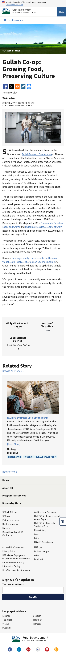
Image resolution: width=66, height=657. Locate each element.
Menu (61, 12)
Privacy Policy (8, 551)
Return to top (9, 471)
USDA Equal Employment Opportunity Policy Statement (16, 557)
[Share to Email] (17, 86)
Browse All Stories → (13, 371)
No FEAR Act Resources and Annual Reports (47, 518)
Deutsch (37, 615)
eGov (36, 555)
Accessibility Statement (13, 547)
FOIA (36, 538)
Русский (6, 627)
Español (6, 615)
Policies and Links (10, 520)
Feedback (38, 559)
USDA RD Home (9, 512)
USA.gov (38, 547)
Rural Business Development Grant (43, 226)
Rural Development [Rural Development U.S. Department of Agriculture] (24, 11)
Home (5, 480)
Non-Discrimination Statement (16, 570)
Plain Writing (40, 530)
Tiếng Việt (7, 619)
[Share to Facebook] (5, 86)
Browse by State (11, 503)
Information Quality (11, 566)
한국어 (5, 623)
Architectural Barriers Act (46, 512)
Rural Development (46, 457)
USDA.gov (7, 516)
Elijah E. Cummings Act (44, 542)
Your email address (13, 584)
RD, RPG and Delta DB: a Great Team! (27, 417)
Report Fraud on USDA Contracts (12, 534)
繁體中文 (37, 619)
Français (37, 623)
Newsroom (17, 20)
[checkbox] (62, 522)
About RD (7, 488)
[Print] (29, 86)
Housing (28, 457)
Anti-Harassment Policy (13, 562)
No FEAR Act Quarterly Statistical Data (44, 525)
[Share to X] (11, 86)
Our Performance (10, 524)
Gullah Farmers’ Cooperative (38, 154)
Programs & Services (14, 495)
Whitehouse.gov (41, 551)
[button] (23, 86)
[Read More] (13, 444)
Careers (6, 528)
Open (36, 534)
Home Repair (14, 457)
